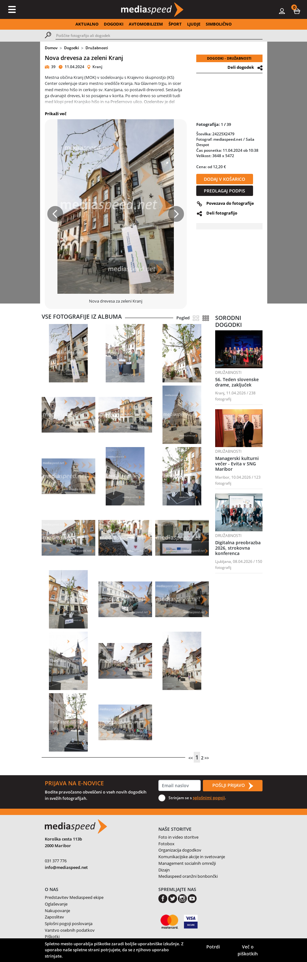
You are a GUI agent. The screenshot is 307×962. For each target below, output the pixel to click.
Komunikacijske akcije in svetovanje (191, 856)
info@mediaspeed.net (66, 867)
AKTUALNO (86, 24)
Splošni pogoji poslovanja (68, 923)
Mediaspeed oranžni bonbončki (188, 876)
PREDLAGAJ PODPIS (224, 191)
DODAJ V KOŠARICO (224, 179)
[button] (297, 10)
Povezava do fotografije (230, 203)
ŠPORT (175, 24)
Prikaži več (56, 113)
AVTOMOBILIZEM (146, 24)
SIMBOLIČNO (219, 24)
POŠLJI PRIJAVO (232, 785)
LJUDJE (193, 24)
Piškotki (52, 936)
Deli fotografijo (221, 213)
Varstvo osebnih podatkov (70, 930)
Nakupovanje (57, 910)
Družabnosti (97, 47)
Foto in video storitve (178, 837)
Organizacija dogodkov (179, 850)
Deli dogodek (240, 67)
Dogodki (71, 47)
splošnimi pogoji (209, 797)
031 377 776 (56, 861)
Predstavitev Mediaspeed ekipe (74, 897)
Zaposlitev (54, 917)
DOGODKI (113, 24)
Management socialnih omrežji (187, 863)
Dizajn (164, 870)
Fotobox (166, 844)
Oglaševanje (56, 904)
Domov (51, 47)
